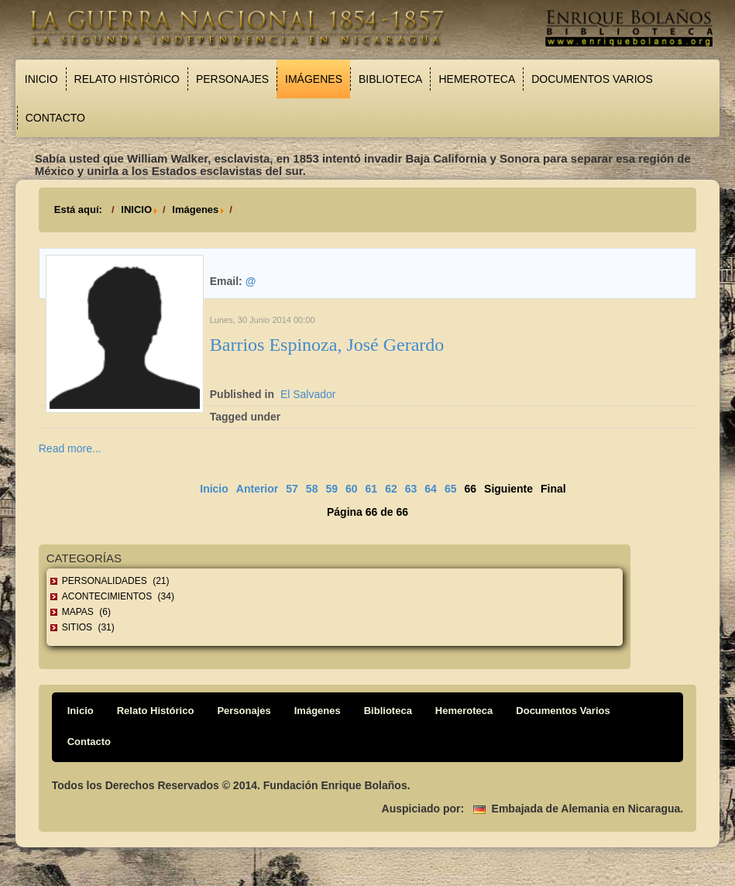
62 (391, 488)
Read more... (70, 448)
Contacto (55, 118)
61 (372, 488)
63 (411, 488)
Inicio (41, 79)
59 (331, 488)
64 (430, 488)
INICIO (136, 209)
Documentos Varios (592, 79)
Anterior (257, 488)
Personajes (232, 79)
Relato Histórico (127, 79)
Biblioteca (390, 79)
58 (312, 488)
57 (292, 488)
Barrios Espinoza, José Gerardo (327, 345)
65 (451, 488)
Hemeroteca (476, 79)
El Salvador (308, 394)
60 (351, 488)
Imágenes (313, 79)
